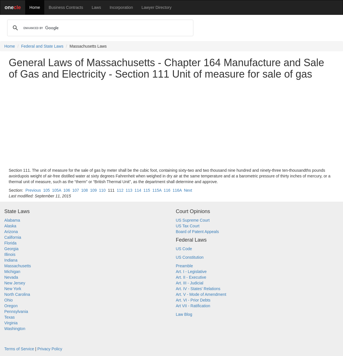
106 (66, 190)
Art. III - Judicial (189, 283)
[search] (99, 28)
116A (177, 190)
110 (102, 190)
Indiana (10, 260)
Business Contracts (66, 7)
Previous (33, 190)
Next (188, 190)
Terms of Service (19, 349)
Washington (14, 328)
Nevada (11, 277)
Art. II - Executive (191, 277)
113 (129, 190)
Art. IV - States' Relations (198, 288)
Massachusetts (17, 266)
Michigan (12, 271)
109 (93, 190)
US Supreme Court (193, 220)
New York (12, 288)
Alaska (10, 226)
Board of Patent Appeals (197, 231)
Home (34, 7)
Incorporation (121, 7)
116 (167, 190)
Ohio (8, 300)
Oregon (11, 306)
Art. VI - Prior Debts (193, 300)
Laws (96, 7)
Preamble (184, 266)
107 (75, 190)
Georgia (11, 248)
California (12, 237)
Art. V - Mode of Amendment (201, 294)
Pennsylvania (16, 311)
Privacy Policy (49, 349)
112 (120, 190)
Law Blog (184, 314)
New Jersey (14, 283)
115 (146, 190)
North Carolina (17, 294)
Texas (9, 317)
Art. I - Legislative (191, 271)
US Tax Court (188, 226)
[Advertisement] (171, 123)
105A (56, 190)
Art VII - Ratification (193, 306)
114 (138, 190)
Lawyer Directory (156, 7)
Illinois (9, 254)
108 (84, 190)
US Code (184, 248)
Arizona (11, 231)
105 (46, 190)
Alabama (12, 220)
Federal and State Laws (42, 46)
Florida (10, 243)
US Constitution (190, 257)
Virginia (10, 323)
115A (156, 190)
